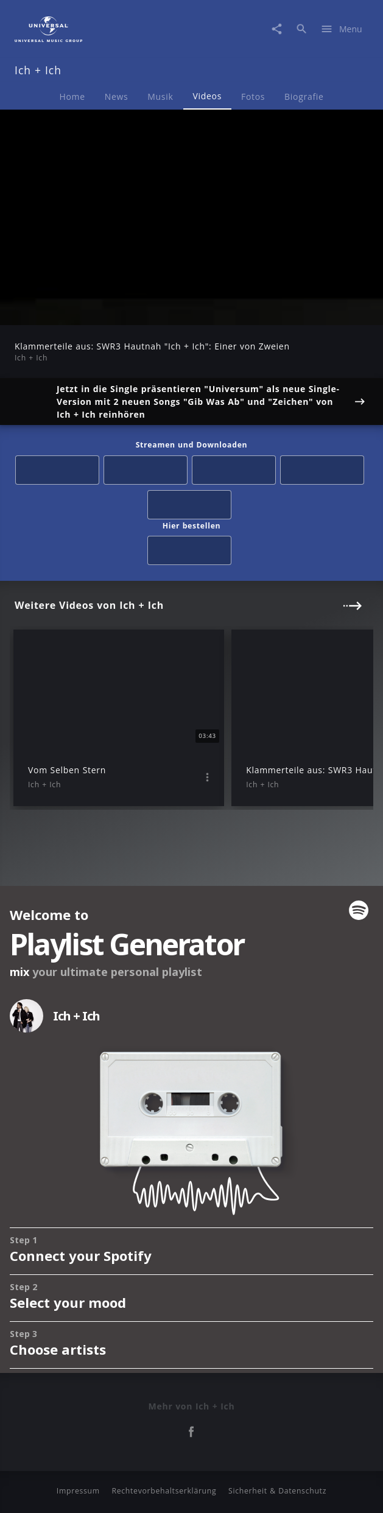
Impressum (78, 1491)
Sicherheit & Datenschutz (277, 1491)
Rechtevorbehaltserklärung (163, 1491)
